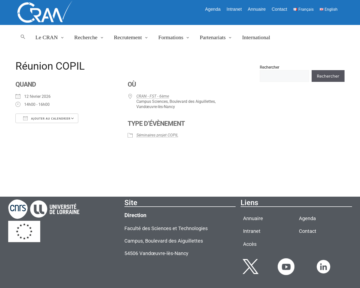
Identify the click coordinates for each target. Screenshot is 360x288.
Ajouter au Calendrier (47, 118)
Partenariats (218, 37)
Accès (250, 244)
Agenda (213, 9)
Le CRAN (52, 37)
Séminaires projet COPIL (157, 135)
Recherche (91, 37)
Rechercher (269, 67)
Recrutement (133, 37)
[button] (22, 37)
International (256, 37)
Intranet (234, 9)
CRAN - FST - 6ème (152, 96)
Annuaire (257, 9)
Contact (279, 9)
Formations (176, 37)
